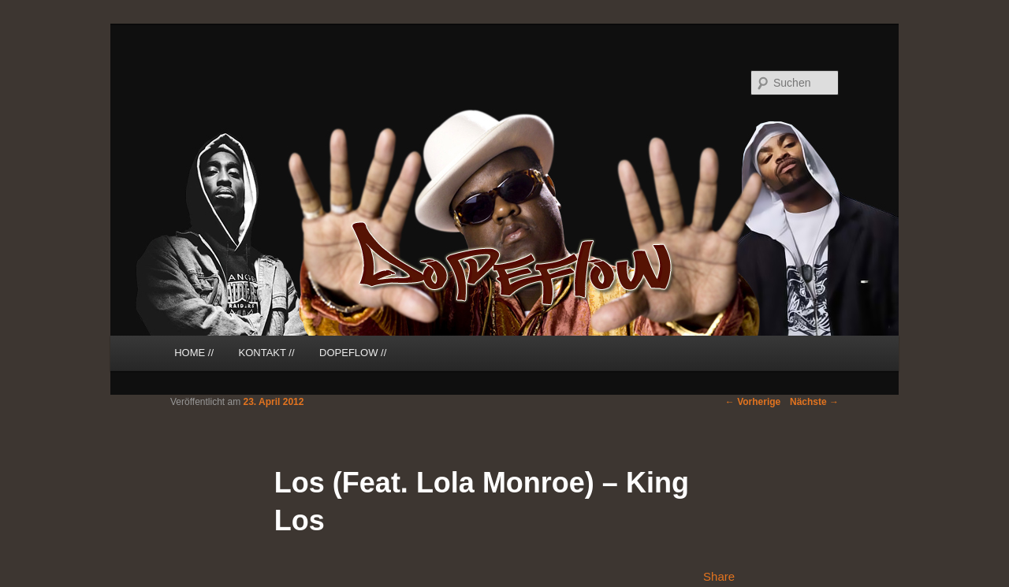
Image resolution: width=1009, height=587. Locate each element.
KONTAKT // (267, 353)
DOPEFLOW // (352, 353)
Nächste (814, 401)
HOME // (194, 353)
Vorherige (752, 401)
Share (719, 576)
